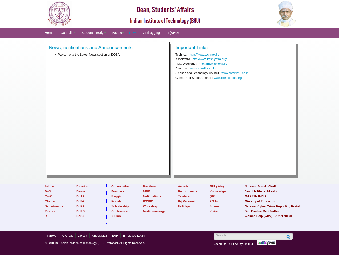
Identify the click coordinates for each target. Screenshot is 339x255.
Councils (67, 33)
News (133, 33)
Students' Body (92, 33)
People (117, 33)
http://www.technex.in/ (204, 54)
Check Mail (99, 235)
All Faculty (236, 244)
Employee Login (134, 235)
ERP (115, 235)
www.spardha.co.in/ (203, 68)
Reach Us (220, 244)
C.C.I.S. (67, 235)
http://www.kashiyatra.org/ (209, 59)
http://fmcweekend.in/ (213, 63)
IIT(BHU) (172, 33)
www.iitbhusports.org (228, 78)
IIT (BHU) (51, 235)
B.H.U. (249, 244)
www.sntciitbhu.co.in (234, 73)
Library (82, 235)
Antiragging (151, 33)
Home (49, 33)
